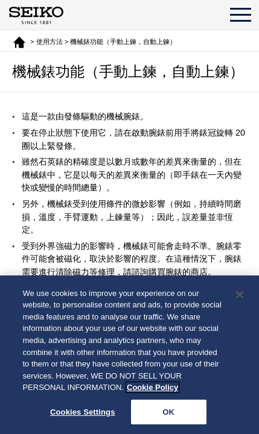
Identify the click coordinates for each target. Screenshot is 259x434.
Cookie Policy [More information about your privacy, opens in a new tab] (152, 389)
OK (168, 413)
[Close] (239, 296)
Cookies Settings (82, 413)
